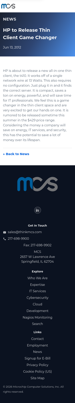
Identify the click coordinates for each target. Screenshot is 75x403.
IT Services (37, 291)
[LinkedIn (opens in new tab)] (37, 210)
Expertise (37, 285)
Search (37, 324)
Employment (37, 345)
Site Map (38, 378)
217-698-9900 (16, 239)
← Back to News (16, 154)
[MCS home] (8, 6)
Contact (37, 339)
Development (38, 311)
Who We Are (37, 278)
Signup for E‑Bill (37, 358)
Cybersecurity (37, 298)
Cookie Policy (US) (37, 371)
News (37, 352)
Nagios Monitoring (37, 317)
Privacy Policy (37, 365)
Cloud (37, 304)
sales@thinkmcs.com (22, 232)
